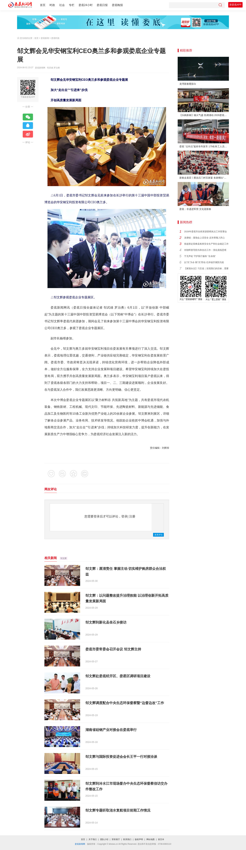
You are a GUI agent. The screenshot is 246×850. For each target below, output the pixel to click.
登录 (124, 516)
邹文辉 (63, 558)
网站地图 (150, 839)
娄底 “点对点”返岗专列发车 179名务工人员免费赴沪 (204, 146)
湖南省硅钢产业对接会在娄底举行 (111, 730)
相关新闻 (50, 558)
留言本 (161, 839)
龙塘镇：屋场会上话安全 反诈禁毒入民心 (204, 237)
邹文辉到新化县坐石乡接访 (105, 622)
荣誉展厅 (116, 839)
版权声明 (139, 839)
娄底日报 (102, 5)
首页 (42, 5)
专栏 (71, 5)
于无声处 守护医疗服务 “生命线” (200, 256)
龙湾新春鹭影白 (187, 83)
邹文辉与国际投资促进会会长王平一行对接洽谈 (121, 756)
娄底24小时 (86, 5)
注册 (132, 516)
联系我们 (127, 839)
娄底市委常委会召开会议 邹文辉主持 (113, 649)
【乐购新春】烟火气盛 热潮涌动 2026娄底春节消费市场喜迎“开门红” (204, 115)
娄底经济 (100, 434)
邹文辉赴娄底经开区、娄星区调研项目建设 (117, 676)
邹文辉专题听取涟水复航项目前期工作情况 (117, 810)
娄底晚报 (117, 5)
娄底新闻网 (40, 68)
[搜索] (220, 5)
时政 (52, 5)
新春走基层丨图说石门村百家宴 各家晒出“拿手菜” (204, 177)
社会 (62, 5)
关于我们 (92, 839)
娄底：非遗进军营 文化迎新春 (195, 209)
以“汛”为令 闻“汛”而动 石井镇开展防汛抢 (204, 262)
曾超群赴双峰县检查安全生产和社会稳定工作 (206, 244)
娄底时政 (55, 38)
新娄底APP (235, 4)
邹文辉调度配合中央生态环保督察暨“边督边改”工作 (124, 703)
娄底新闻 (45, 38)
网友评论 (50, 489)
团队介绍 (104, 839)
